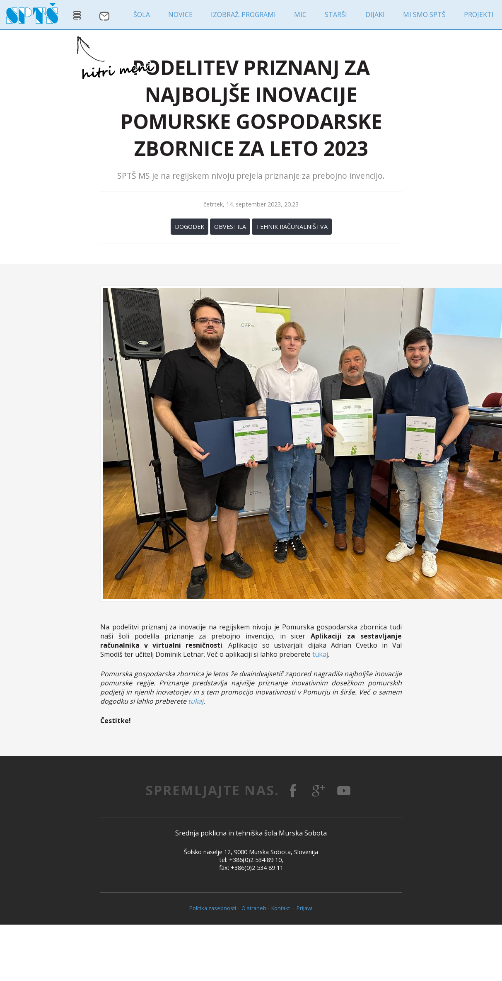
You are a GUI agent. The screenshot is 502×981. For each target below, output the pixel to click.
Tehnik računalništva (292, 227)
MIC (300, 14)
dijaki (375, 14)
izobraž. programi (243, 14)
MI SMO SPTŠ (424, 14)
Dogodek (189, 227)
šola (141, 14)
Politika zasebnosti (212, 908)
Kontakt (280, 908)
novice (180, 14)
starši (336, 14)
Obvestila (230, 227)
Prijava (305, 908)
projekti (479, 14)
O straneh (253, 908)
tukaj (320, 654)
